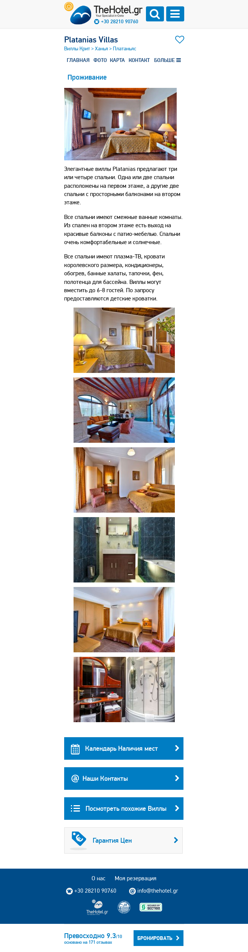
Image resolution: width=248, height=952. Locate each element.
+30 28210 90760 (119, 21)
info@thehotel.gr (153, 891)
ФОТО (100, 60)
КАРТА (117, 60)
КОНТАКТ (139, 60)
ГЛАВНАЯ (78, 60)
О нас (98, 878)
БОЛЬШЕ (167, 60)
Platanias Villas (91, 39)
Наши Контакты (125, 778)
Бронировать (158, 938)
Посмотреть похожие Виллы (125, 808)
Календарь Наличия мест (125, 748)
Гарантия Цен (124, 840)
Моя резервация (135, 878)
